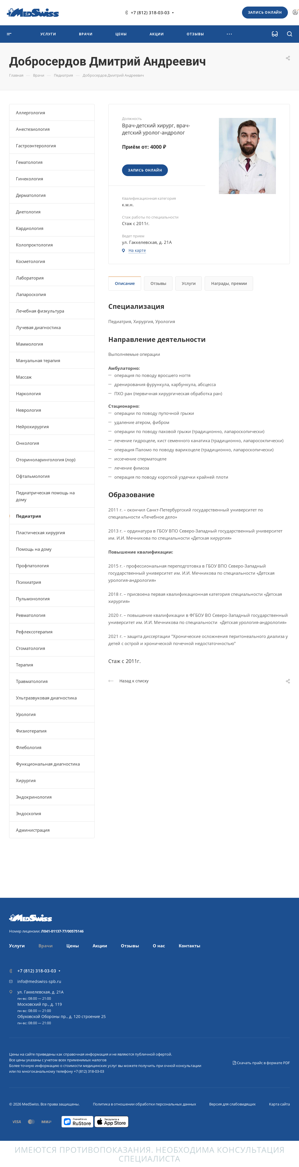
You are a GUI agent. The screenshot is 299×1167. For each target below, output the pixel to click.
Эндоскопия (28, 813)
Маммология (29, 344)
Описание (125, 283)
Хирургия (26, 780)
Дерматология (31, 195)
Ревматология (30, 615)
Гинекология (29, 178)
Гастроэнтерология (36, 145)
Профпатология (32, 565)
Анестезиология (33, 129)
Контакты (189, 945)
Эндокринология (34, 797)
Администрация (33, 830)
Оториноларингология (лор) (45, 459)
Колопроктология (34, 245)
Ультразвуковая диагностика (46, 698)
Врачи (45, 945)
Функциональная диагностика (48, 764)
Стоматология (30, 648)
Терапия (24, 665)
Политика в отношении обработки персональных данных (144, 1104)
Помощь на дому (34, 549)
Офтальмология (33, 476)
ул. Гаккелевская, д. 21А (40, 992)
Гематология (29, 162)
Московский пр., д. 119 (39, 1004)
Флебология (28, 747)
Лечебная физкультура (40, 311)
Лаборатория (30, 278)
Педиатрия (28, 516)
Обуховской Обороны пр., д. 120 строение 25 (61, 1016)
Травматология (32, 681)
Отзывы (158, 283)
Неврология (28, 410)
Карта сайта (279, 1104)
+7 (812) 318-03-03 (150, 12)
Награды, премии (229, 283)
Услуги (189, 283)
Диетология (28, 212)
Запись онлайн (265, 12)
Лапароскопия (31, 294)
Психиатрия (28, 582)
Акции (100, 945)
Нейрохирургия (32, 426)
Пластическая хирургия (40, 532)
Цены (72, 945)
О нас (159, 945)
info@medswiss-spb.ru (39, 981)
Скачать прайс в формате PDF (261, 1062)
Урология (26, 714)
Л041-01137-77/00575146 (62, 931)
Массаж (24, 377)
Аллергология (30, 112)
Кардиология (29, 228)
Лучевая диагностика (38, 327)
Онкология (27, 443)
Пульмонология (33, 598)
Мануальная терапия (38, 360)
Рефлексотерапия (34, 631)
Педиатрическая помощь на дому (45, 496)
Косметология (30, 261)
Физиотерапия (31, 731)
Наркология (28, 393)
